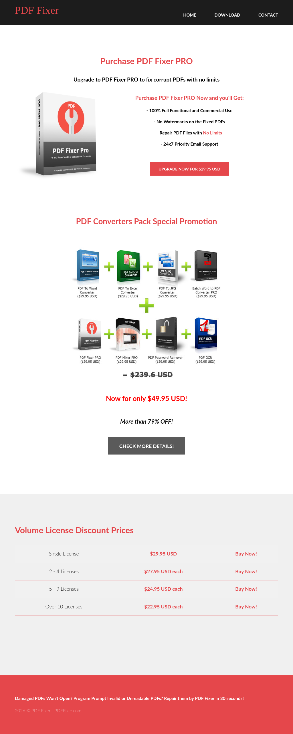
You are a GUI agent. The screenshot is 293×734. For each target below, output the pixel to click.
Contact (268, 14)
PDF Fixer (37, 10)
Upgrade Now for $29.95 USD (189, 168)
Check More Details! (146, 446)
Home (189, 14)
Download (227, 14)
